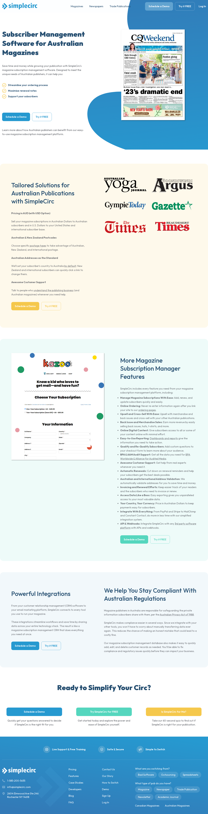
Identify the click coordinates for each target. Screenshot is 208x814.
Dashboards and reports (164, 438)
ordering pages (147, 410)
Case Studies (76, 782)
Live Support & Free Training (69, 749)
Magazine (143, 789)
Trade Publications (120, 6)
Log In (202, 6)
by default (70, 266)
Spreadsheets (190, 774)
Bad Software (146, 774)
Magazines (77, 6)
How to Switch (110, 782)
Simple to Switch (155, 749)
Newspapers (96, 6)
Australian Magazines (177, 805)
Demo (105, 789)
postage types (38, 245)
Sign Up (106, 795)
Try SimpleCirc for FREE (104, 711)
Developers (75, 789)
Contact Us (108, 769)
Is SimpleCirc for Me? (173, 711)
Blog (71, 795)
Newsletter (144, 797)
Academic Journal (168, 797)
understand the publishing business (53, 290)
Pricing (72, 769)
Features (74, 776)
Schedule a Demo (159, 6)
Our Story (107, 776)
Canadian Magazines (147, 805)
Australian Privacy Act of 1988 (177, 614)
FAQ (71, 802)
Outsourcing (168, 774)
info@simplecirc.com (19, 787)
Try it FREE (185, 6)
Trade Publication (187, 789)
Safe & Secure (115, 749)
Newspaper (163, 789)
